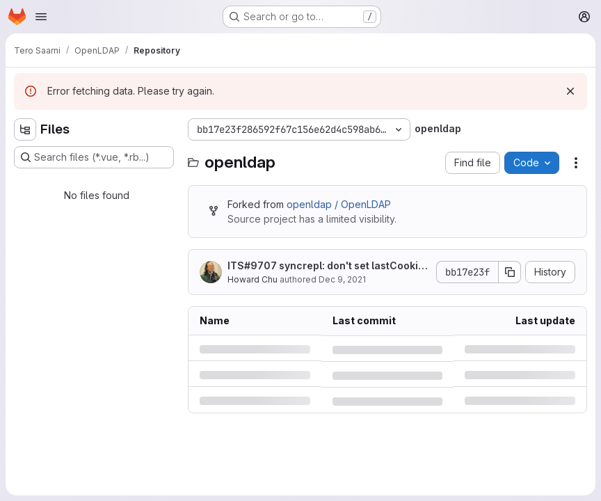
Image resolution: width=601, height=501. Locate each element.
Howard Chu (252, 279)
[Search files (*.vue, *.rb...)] (94, 157)
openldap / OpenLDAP (339, 204)
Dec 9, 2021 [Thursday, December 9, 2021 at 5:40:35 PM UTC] (342, 279)
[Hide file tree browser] (25, 129)
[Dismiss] (570, 91)
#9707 (260, 265)
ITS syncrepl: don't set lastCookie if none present (328, 266)
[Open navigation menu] (41, 17)
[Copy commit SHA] (510, 272)
